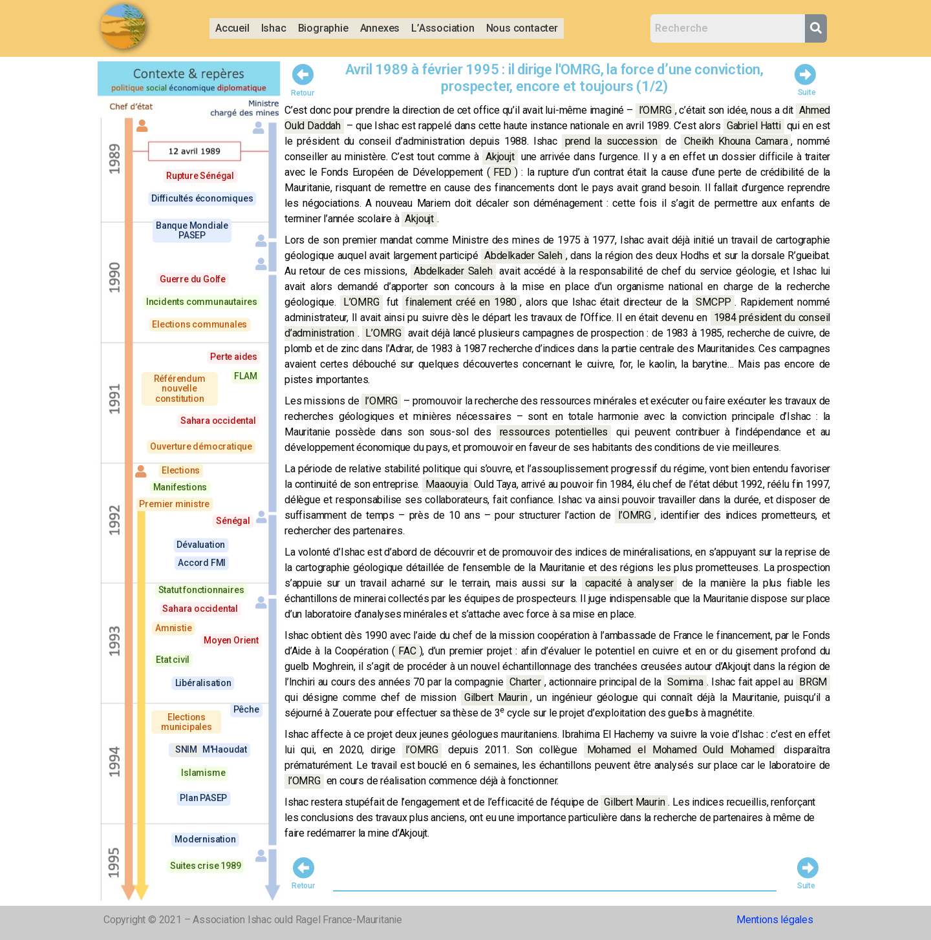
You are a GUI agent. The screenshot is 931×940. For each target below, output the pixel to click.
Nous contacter (522, 28)
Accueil (232, 28)
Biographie (323, 28)
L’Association (442, 28)
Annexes (380, 28)
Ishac (273, 28)
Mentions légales (774, 920)
